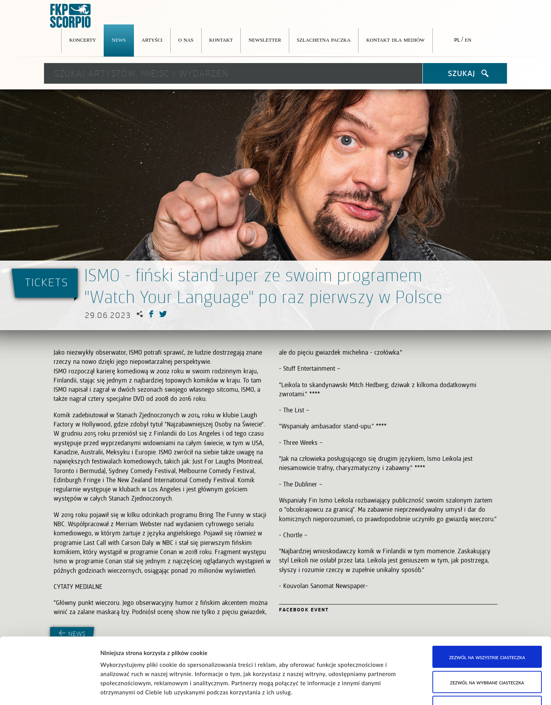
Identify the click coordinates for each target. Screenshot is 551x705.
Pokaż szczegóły (392, 690)
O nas (186, 39)
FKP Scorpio (71, 16)
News (119, 39)
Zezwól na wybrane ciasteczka (487, 613)
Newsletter (264, 39)
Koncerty (82, 39)
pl (457, 39)
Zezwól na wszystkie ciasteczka (487, 588)
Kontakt (221, 39)
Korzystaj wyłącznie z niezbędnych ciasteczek (487, 643)
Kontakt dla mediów (395, 39)
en (468, 39)
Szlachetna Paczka (324, 39)
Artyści (152, 39)
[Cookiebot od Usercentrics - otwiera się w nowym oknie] (49, 690)
